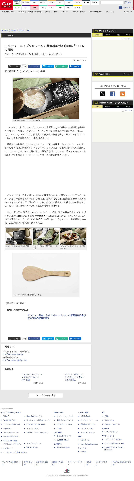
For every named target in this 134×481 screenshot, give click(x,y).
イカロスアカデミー (88, 432)
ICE (103, 413)
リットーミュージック (65, 416)
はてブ (49, 66)
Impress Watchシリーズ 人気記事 (113, 103)
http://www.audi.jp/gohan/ (15, 360)
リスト (24, 66)
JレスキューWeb (87, 428)
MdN (79, 437)
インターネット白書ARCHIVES (15, 452)
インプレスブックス (34, 443)
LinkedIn (77, 66)
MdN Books (85, 440)
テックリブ (82, 448)
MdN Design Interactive (89, 444)
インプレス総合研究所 (11, 424)
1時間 (97, 35)
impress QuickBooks (112, 424)
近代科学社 (58, 444)
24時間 (107, 35)
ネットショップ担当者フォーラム (39, 420)
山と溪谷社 (58, 432)
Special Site (104, 74)
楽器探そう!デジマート (65, 420)
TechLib (83, 452)
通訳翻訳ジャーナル (88, 424)
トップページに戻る (46, 395)
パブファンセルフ (111, 432)
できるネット (8, 448)
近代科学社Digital (63, 447)
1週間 (118, 35)
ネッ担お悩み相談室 (10, 437)
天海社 (107, 416)
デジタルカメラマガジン (12, 444)
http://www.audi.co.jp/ (13, 354)
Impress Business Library (36, 424)
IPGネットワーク (108, 436)
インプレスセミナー (34, 428)
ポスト (16, 66)
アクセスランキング (107, 31)
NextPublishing (32, 447)
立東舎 (59, 428)
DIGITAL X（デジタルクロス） (38, 432)
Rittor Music (58, 413)
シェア (36, 66)
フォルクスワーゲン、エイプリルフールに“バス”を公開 (32, 377)
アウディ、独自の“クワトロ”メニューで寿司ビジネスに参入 (74, 377)
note (63, 66)
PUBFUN (105, 428)
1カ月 (128, 35)
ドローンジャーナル (10, 432)
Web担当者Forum (9, 420)
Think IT (6, 416)
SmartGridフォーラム (34, 416)
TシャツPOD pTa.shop (113, 439)
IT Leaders (7, 428)
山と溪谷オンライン (64, 436)
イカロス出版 (83, 413)
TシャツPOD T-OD (64, 424)
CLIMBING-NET (63, 440)
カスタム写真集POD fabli (114, 443)
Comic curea (109, 420)
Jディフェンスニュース (89, 420)
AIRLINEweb (85, 416)
